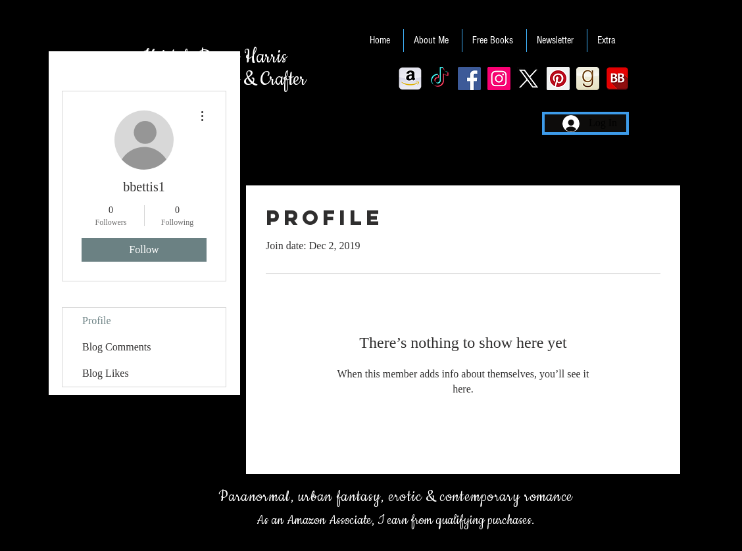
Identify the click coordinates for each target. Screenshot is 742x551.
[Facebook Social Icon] (469, 78)
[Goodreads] (587, 78)
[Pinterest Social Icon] (558, 78)
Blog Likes (105, 373)
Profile (96, 320)
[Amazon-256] (410, 78)
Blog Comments (116, 346)
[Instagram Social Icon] (498, 78)
